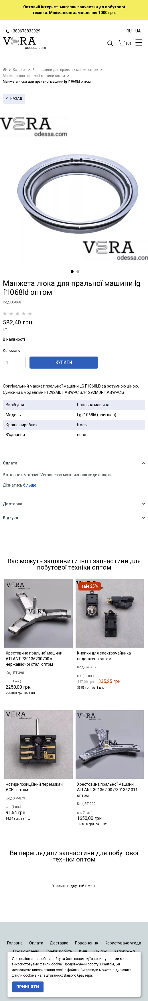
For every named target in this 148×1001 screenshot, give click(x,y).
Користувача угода (123, 943)
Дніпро (100, 951)
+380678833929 (23, 31)
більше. (30, 485)
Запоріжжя (124, 951)
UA (138, 31)
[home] (5, 70)
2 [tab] (77, 271)
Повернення (86, 943)
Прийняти (27, 987)
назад (14, 98)
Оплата (36, 943)
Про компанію (26, 951)
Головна (15, 943)
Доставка (59, 943)
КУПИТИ (64, 362)
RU (129, 31)
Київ (83, 951)
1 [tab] (72, 271)
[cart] (121, 43)
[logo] (38, 43)
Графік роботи (59, 951)
